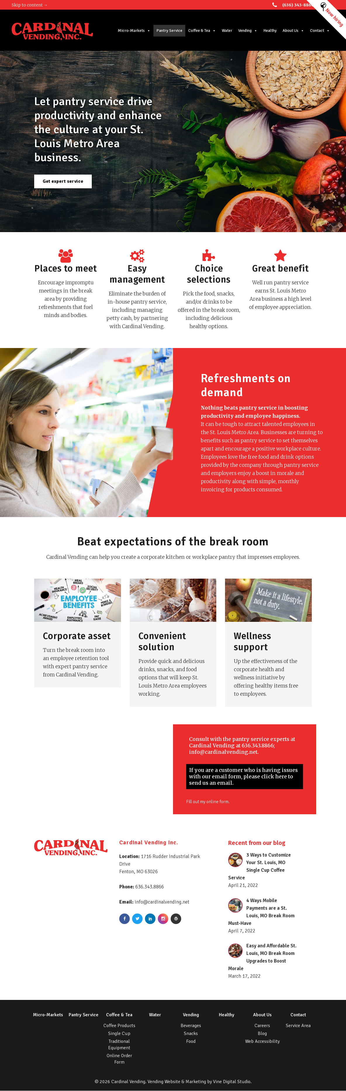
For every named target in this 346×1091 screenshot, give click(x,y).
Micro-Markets (135, 30)
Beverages (191, 1026)
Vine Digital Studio (231, 1082)
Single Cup (119, 1034)
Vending (249, 30)
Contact (321, 30)
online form (222, 803)
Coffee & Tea (203, 30)
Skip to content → (30, 5)
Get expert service (63, 181)
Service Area (298, 1026)
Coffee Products (119, 1026)
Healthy (271, 30)
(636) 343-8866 (298, 5)
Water (228, 30)
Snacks (191, 1034)
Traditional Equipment (119, 1045)
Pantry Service (171, 30)
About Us (294, 30)
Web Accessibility (262, 1042)
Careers (262, 1026)
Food (191, 1042)
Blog (262, 1034)
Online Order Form (119, 1059)
